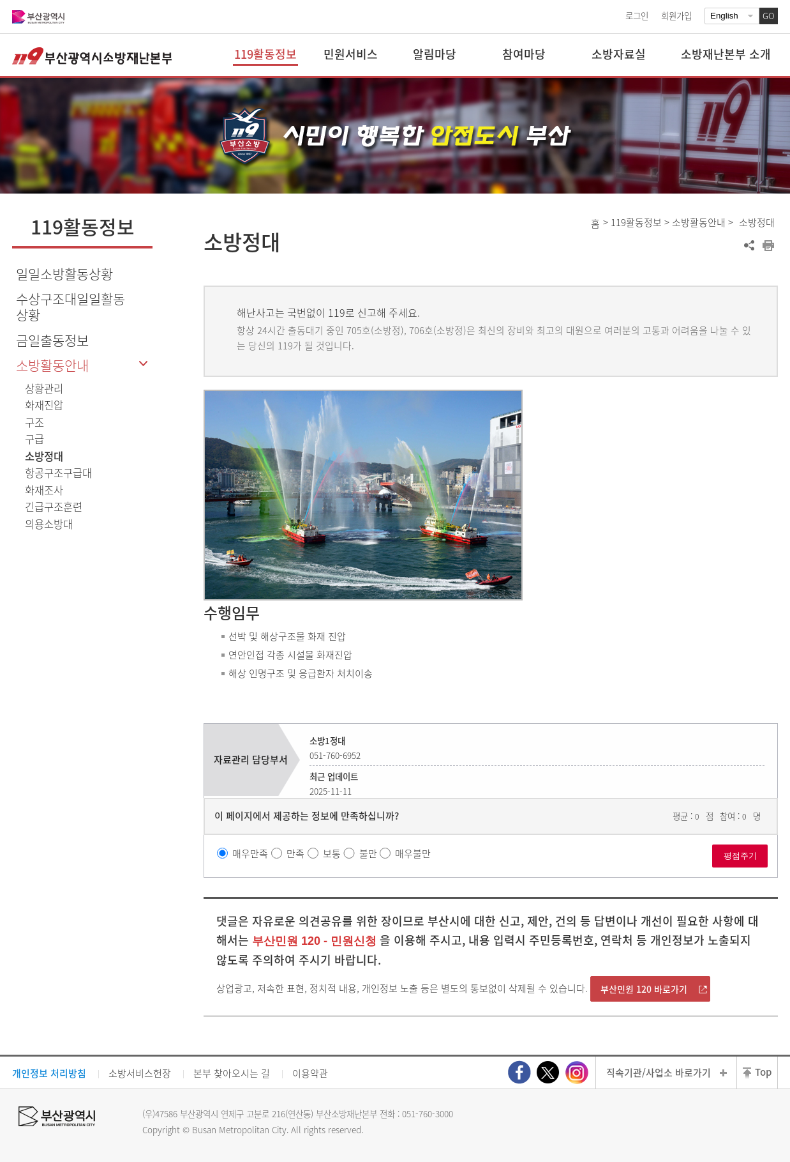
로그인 (636, 15)
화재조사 (44, 490)
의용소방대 (49, 523)
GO (769, 16)
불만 (368, 853)
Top (763, 1072)
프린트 (768, 245)
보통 (332, 853)
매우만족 (250, 853)
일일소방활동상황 (64, 274)
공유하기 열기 (749, 245)
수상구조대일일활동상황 (70, 307)
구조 (34, 422)
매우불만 (413, 853)
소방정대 (44, 456)
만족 (295, 853)
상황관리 (44, 388)
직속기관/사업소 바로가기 (658, 1073)
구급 (34, 439)
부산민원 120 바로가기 (643, 988)
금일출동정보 (52, 340)
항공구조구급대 (58, 472)
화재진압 (44, 405)
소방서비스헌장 (139, 1073)
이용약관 (310, 1073)
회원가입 (676, 15)
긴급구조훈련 (53, 506)
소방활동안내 (52, 365)
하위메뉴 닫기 (143, 364)
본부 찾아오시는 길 (231, 1073)
